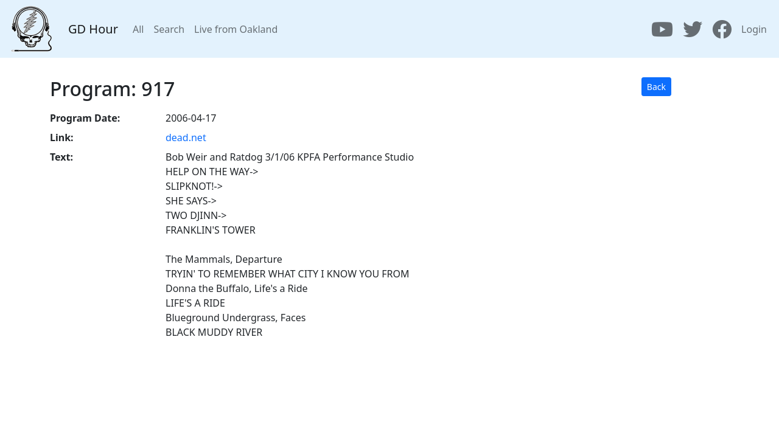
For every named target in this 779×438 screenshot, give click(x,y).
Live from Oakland (236, 29)
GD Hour (93, 29)
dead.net (186, 137)
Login (754, 29)
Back (656, 86)
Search (168, 29)
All (138, 29)
